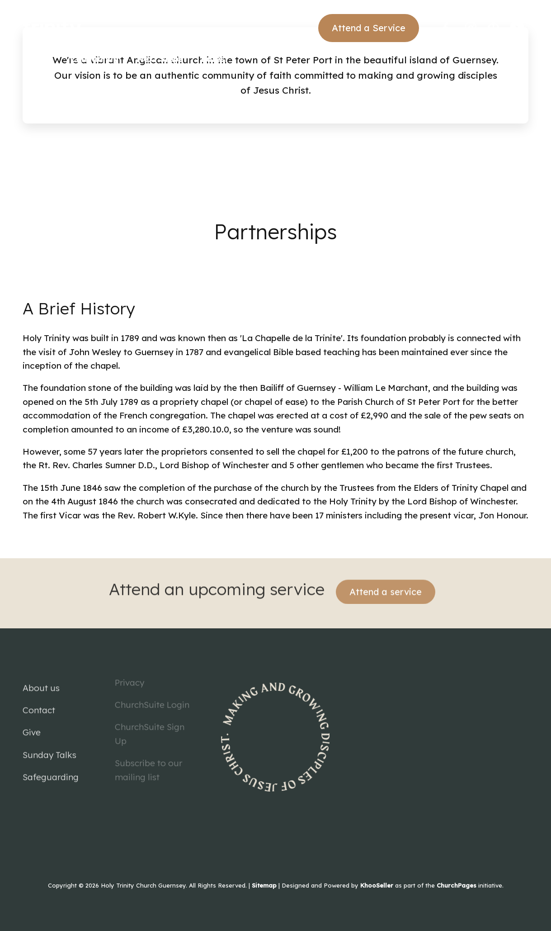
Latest (214, 58)
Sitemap (264, 885)
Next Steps (160, 58)
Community (94, 58)
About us (41, 681)
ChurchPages (456, 885)
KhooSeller (376, 885)
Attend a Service (368, 27)
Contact (39, 703)
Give (32, 726)
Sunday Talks (49, 748)
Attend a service (385, 585)
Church (37, 58)
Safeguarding (51, 770)
